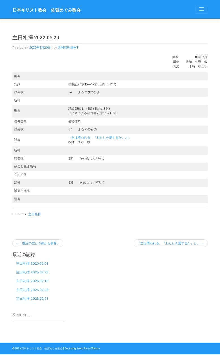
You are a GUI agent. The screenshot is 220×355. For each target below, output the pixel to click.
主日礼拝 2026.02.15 (32, 281)
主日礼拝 (34, 214)
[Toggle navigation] (201, 9)
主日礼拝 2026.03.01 (32, 263)
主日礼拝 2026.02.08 (32, 290)
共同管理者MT (68, 48)
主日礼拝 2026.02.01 (32, 299)
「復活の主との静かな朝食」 (39, 243)
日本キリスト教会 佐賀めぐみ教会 (46, 10)
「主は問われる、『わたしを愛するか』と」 (99, 137)
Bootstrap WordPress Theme (83, 348)
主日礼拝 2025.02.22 (32, 273)
